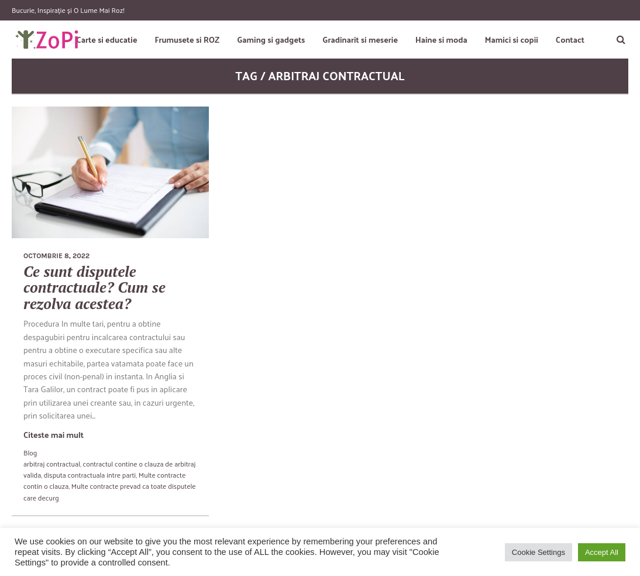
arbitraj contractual (51, 463)
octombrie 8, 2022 (56, 256)
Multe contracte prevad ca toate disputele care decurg (109, 491)
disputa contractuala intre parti (90, 474)
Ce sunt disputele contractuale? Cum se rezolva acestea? (94, 287)
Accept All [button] (601, 552)
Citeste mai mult (53, 434)
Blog (30, 452)
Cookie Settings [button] (538, 552)
